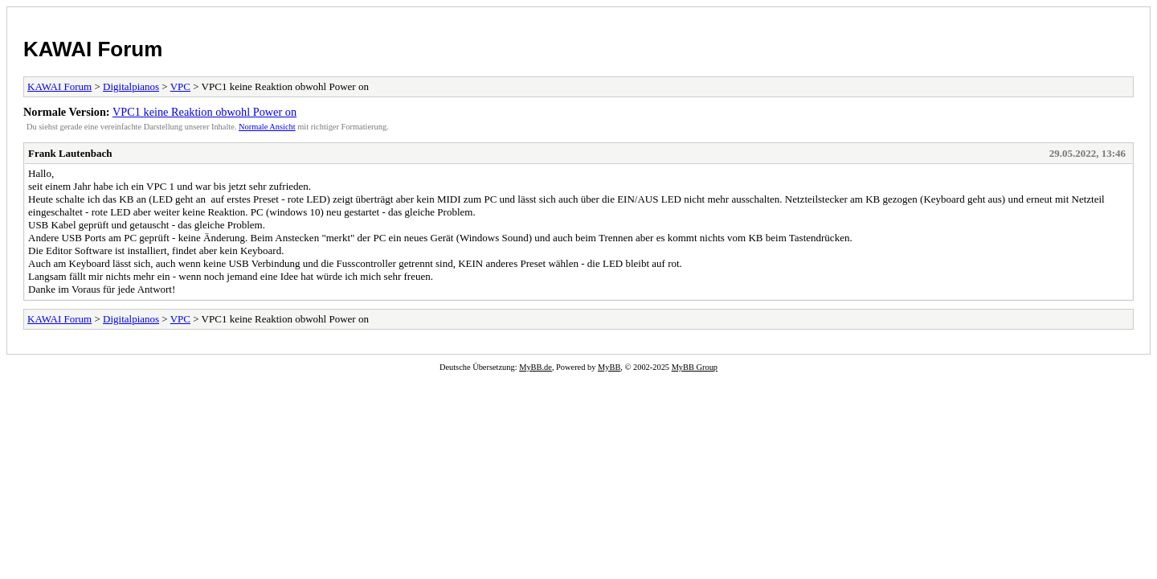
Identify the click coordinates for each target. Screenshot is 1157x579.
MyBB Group (695, 367)
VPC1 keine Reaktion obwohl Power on (204, 111)
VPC (180, 86)
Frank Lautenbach (70, 153)
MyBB (609, 367)
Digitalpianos (131, 86)
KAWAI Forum (92, 49)
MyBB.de (535, 367)
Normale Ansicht (267, 126)
